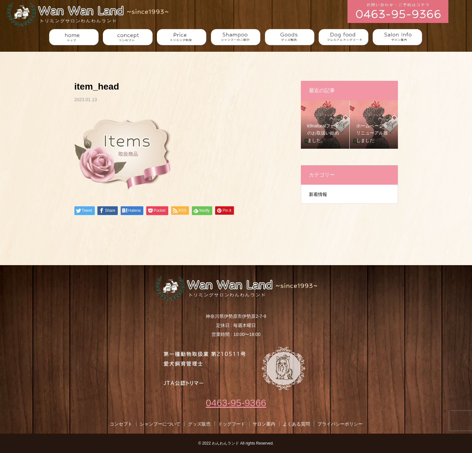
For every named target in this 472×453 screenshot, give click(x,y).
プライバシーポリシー (340, 423)
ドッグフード (231, 423)
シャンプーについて (160, 423)
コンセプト (121, 423)
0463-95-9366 (236, 402)
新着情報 (318, 194)
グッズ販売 (199, 423)
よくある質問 (296, 423)
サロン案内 (264, 423)
